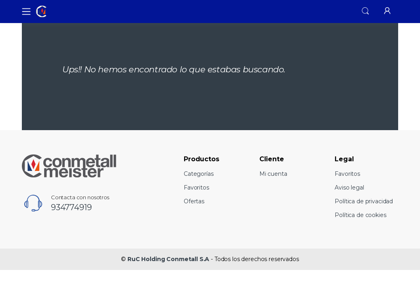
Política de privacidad (364, 201)
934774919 (71, 207)
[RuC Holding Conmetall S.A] (64, 12)
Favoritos (196, 187)
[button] (365, 10)
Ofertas (194, 201)
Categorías (199, 173)
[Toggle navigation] (24, 11)
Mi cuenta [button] (273, 173)
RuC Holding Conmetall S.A (168, 259)
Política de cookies (360, 215)
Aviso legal (349, 187)
